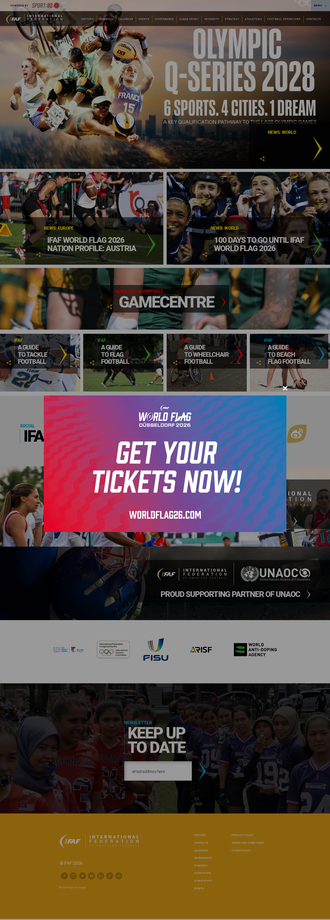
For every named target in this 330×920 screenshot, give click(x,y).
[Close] (285, 388)
